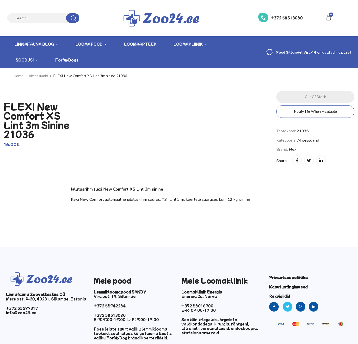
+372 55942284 (110, 305)
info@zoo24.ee (21, 312)
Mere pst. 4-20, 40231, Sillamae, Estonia (46, 298)
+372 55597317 (22, 308)
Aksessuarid (308, 140)
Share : (282, 160)
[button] (329, 17)
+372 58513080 (287, 17)
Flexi (293, 149)
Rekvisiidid (279, 296)
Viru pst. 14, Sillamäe (115, 296)
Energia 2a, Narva (199, 296)
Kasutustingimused (288, 286)
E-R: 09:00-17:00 (198, 310)
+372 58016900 (197, 305)
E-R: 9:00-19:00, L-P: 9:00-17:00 (126, 319)
